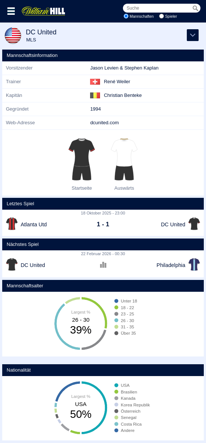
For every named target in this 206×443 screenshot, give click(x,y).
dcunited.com (104, 122)
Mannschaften (142, 16)
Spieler (171, 16)
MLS (31, 40)
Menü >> (11, 11)
